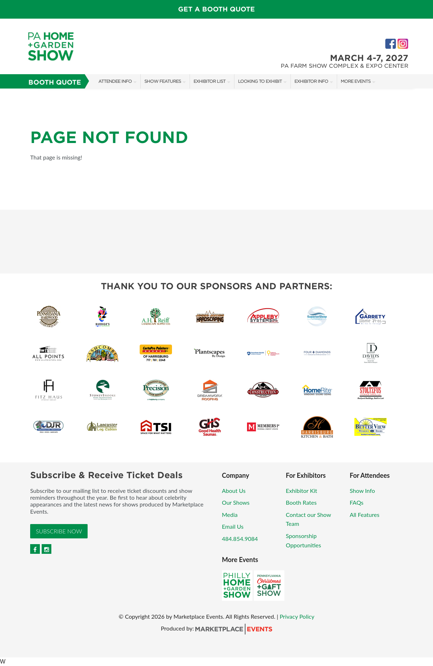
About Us (234, 490)
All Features (365, 514)
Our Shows (236, 502)
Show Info (362, 490)
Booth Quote (54, 82)
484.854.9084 (240, 538)
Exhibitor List (209, 81)
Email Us (232, 526)
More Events (356, 81)
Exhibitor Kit (301, 490)
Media (230, 514)
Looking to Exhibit (260, 81)
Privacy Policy (297, 616)
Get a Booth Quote (216, 9)
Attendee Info (115, 81)
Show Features (162, 81)
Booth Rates (301, 502)
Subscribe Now (59, 531)
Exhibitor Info (311, 81)
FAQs (356, 502)
